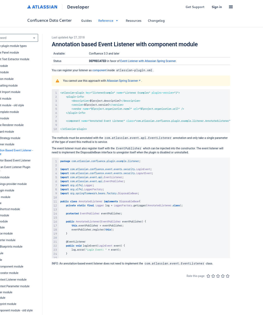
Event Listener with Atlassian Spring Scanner (148, 61)
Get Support (195, 7)
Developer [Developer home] (78, 7)
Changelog (156, 20)
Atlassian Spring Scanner (124, 80)
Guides (86, 20)
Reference (108, 20)
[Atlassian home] (42, 6)
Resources (133, 20)
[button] (231, 7)
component (99, 70)
